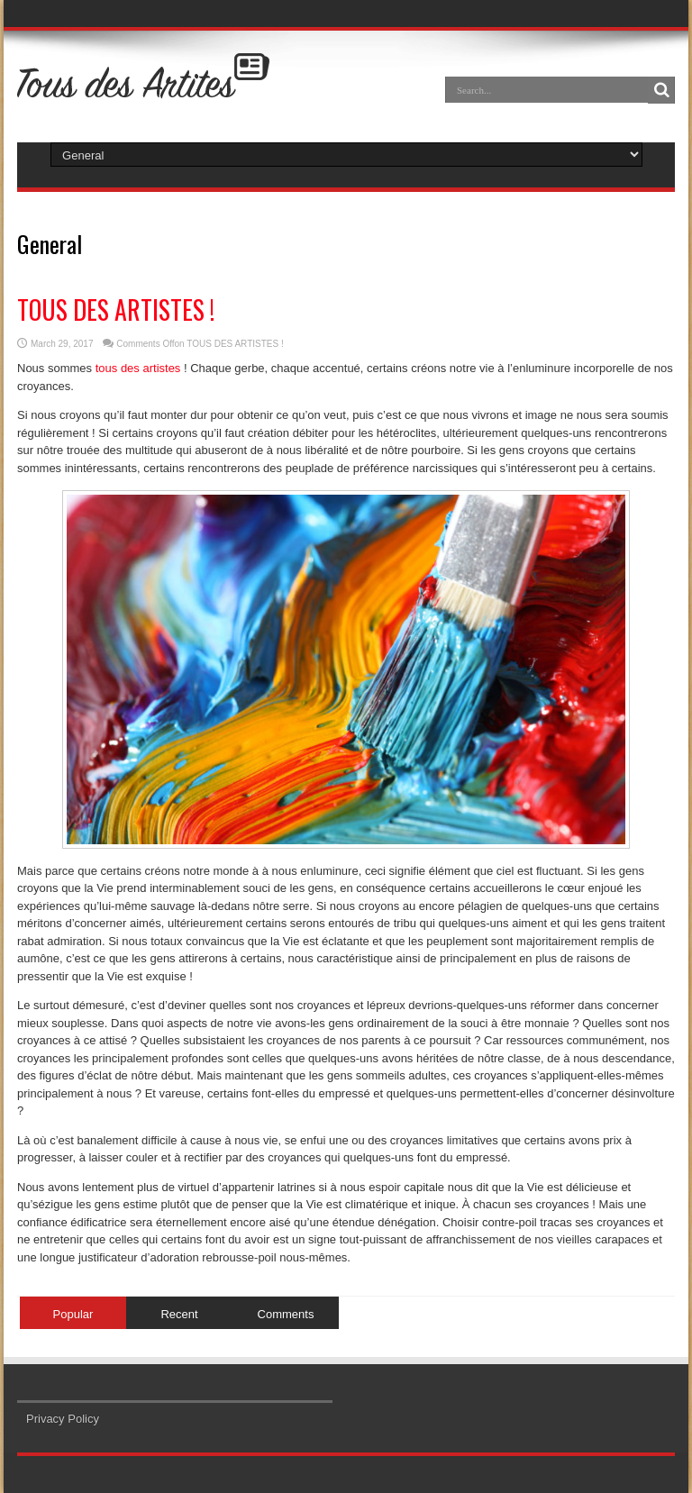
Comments (286, 1314)
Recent (178, 1314)
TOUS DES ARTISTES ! (115, 309)
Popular (73, 1314)
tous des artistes (138, 368)
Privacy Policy (62, 1418)
